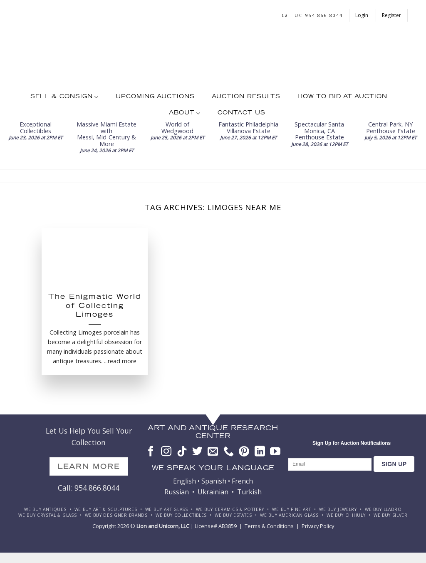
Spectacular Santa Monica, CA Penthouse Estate (319, 130)
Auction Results (246, 96)
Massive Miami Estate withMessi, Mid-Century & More (106, 133)
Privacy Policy (318, 526)
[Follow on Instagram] (166, 452)
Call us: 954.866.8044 (312, 15)
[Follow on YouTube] (275, 452)
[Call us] (228, 452)
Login (362, 15)
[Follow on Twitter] (197, 452)
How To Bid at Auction (342, 96)
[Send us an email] (213, 452)
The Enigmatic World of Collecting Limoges (94, 306)
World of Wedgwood (177, 127)
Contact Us (241, 113)
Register (391, 15)
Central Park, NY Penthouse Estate (390, 127)
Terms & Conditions (269, 526)
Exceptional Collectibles (36, 127)
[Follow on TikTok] (182, 452)
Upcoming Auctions (155, 96)
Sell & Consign (64, 97)
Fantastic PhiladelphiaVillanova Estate (248, 127)
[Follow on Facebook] (151, 452)
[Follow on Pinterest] (244, 452)
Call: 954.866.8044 (88, 488)
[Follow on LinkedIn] (260, 452)
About (185, 113)
